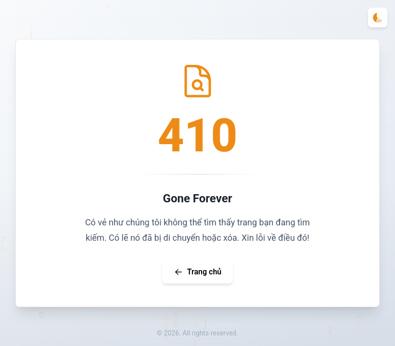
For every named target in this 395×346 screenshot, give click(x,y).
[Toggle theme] (377, 17)
